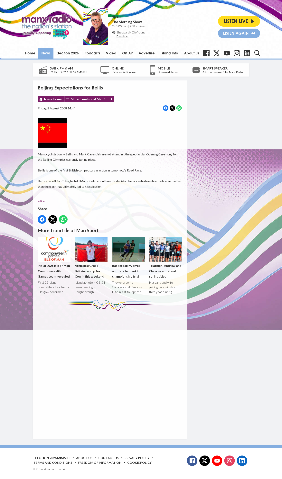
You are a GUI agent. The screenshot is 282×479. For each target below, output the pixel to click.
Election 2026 (67, 53)
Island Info (169, 53)
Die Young (138, 32)
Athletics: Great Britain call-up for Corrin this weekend (91, 257)
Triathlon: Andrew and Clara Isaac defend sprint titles (165, 257)
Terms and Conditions (52, 462)
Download (122, 36)
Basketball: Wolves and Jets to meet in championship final (128, 257)
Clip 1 (41, 200)
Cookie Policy (139, 462)
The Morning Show (127, 22)
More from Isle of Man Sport (91, 99)
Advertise (147, 53)
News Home (53, 99)
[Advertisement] (111, 372)
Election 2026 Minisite (51, 458)
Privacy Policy (137, 458)
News (46, 53)
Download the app (168, 72)
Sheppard (123, 32)
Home (30, 53)
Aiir (65, 469)
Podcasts (92, 53)
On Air (127, 53)
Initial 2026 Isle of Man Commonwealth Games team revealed (54, 257)
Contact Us (108, 458)
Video (111, 53)
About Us (191, 53)
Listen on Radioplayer (124, 72)
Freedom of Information (99, 462)
